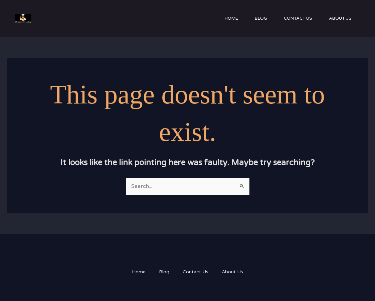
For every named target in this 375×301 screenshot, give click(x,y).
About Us (340, 18)
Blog (261, 18)
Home (231, 18)
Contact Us (298, 18)
